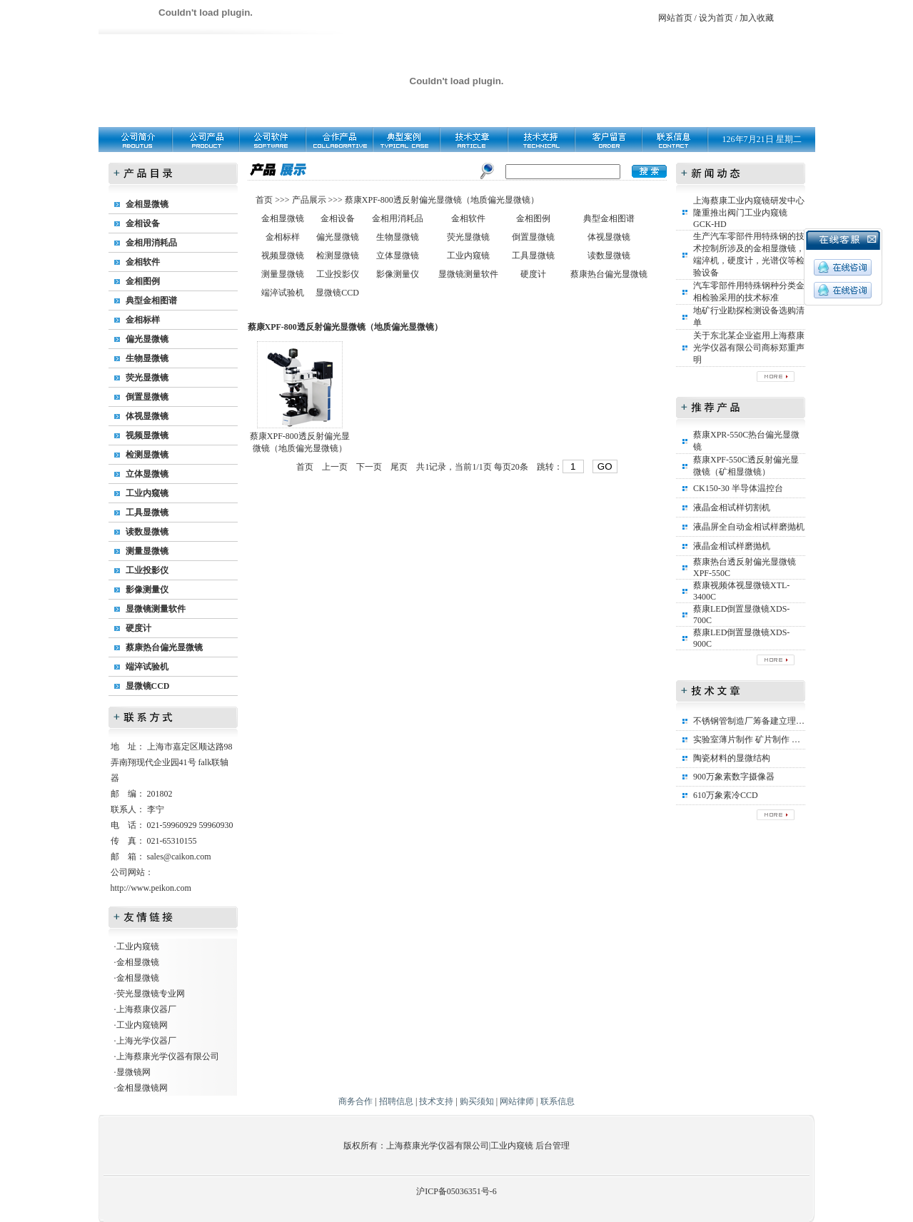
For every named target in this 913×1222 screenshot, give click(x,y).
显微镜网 (133, 1072)
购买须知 (477, 1101)
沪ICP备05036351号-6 (456, 1191)
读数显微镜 (147, 532)
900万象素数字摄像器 (734, 777)
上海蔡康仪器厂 (146, 1009)
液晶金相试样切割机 (731, 507)
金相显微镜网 (142, 1088)
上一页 (335, 467)
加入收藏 (757, 18)
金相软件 (143, 262)
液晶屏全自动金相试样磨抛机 (748, 527)
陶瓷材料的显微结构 (731, 758)
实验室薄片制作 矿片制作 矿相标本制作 (768, 739)
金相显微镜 (147, 204)
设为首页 (716, 18)
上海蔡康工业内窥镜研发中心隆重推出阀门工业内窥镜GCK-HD (748, 212)
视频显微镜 (147, 435)
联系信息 (557, 1101)
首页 (265, 200)
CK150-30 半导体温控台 (738, 488)
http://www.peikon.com (151, 888)
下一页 (369, 467)
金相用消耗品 (151, 243)
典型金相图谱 (151, 301)
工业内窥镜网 (142, 1025)
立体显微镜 (147, 474)
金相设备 (143, 223)
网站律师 (517, 1101)
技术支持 (436, 1101)
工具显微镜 (147, 512)
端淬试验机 (147, 667)
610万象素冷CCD (725, 795)
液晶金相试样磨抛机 (731, 546)
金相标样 (143, 320)
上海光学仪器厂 (146, 1041)
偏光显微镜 (147, 339)
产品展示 (308, 200)
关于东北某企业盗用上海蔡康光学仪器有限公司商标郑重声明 (748, 347)
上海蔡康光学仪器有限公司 (167, 1056)
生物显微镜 (147, 358)
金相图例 (143, 281)
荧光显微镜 (147, 378)
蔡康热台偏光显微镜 (164, 647)
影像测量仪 (147, 590)
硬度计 (138, 628)
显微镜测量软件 (156, 609)
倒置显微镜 (147, 397)
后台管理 (552, 1146)
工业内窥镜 (147, 493)
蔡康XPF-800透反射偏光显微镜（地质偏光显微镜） (442, 200)
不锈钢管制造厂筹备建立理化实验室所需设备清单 (787, 721)
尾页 (399, 467)
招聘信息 (396, 1101)
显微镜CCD (148, 686)
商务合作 (355, 1101)
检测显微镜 (147, 455)
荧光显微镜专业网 (150, 994)
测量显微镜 (147, 551)
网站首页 (675, 18)
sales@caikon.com (179, 857)
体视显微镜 (147, 416)
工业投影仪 (147, 570)
